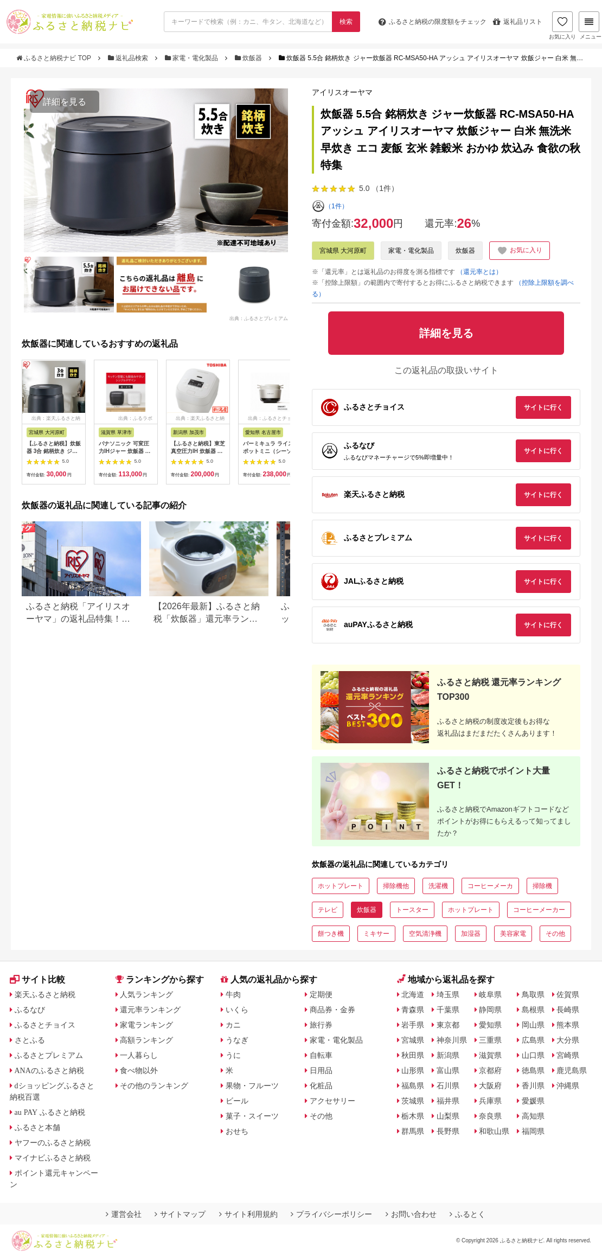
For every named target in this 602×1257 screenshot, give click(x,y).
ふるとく (467, 1214)
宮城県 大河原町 (343, 250)
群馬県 (412, 1131)
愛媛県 (533, 1101)
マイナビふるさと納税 (53, 1158)
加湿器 (471, 933)
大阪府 (490, 1085)
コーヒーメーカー (539, 910)
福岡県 (533, 1131)
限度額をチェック (432, 21)
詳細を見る (64, 101)
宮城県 (412, 1040)
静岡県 (490, 1009)
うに (233, 1055)
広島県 (533, 1040)
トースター (412, 910)
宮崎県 (567, 1055)
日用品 (321, 1070)
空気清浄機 (425, 933)
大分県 (567, 1040)
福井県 (448, 1101)
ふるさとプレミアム (49, 1055)
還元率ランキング (150, 1009)
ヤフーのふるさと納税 (53, 1142)
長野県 (448, 1131)
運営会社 (124, 1214)
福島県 (412, 1085)
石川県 (448, 1085)
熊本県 (567, 1025)
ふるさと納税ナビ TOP (54, 58)
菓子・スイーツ (252, 1116)
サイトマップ (180, 1214)
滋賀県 (490, 1055)
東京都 (448, 1025)
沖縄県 (567, 1085)
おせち (237, 1131)
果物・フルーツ (252, 1085)
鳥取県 (533, 994)
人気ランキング (146, 994)
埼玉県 (448, 994)
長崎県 (567, 1009)
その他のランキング (154, 1085)
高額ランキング (146, 1040)
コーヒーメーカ (490, 886)
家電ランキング (146, 1025)
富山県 (448, 1070)
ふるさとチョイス (45, 1025)
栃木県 (412, 1116)
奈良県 (490, 1116)
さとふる (30, 1040)
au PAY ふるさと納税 (50, 1112)
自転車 (321, 1055)
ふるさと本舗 (37, 1127)
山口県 (533, 1055)
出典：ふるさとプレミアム (258, 318)
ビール (237, 1101)
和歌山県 (494, 1131)
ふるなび (30, 1009)
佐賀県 (567, 994)
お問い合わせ (411, 1214)
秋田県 (412, 1055)
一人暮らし (139, 1055)
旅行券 (321, 1025)
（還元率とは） (479, 272)
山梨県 (448, 1116)
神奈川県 (452, 1040)
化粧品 (321, 1085)
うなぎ (237, 1040)
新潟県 (448, 1055)
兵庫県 (490, 1101)
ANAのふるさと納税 (49, 1070)
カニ (233, 1025)
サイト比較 (37, 979)
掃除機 (542, 886)
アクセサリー (332, 1101)
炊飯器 (249, 58)
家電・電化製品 (192, 58)
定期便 (321, 994)
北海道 (412, 994)
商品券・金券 (332, 1009)
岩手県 (412, 1025)
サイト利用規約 (248, 1214)
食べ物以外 (139, 1070)
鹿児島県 (571, 1070)
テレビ (327, 910)
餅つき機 (331, 933)
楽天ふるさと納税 (45, 994)
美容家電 (513, 933)
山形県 (412, 1070)
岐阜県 (490, 994)
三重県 (490, 1040)
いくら (237, 1009)
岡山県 (533, 1025)
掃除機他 (396, 886)
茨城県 (412, 1101)
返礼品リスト (517, 21)
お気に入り (562, 25)
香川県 (533, 1085)
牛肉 (233, 994)
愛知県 (490, 1025)
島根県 (533, 1009)
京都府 (490, 1070)
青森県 (412, 1009)
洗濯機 (438, 886)
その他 (555, 933)
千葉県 (448, 1009)
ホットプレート (340, 886)
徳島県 (533, 1070)
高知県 (533, 1116)
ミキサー (376, 933)
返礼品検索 (129, 58)
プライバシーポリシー (331, 1214)
